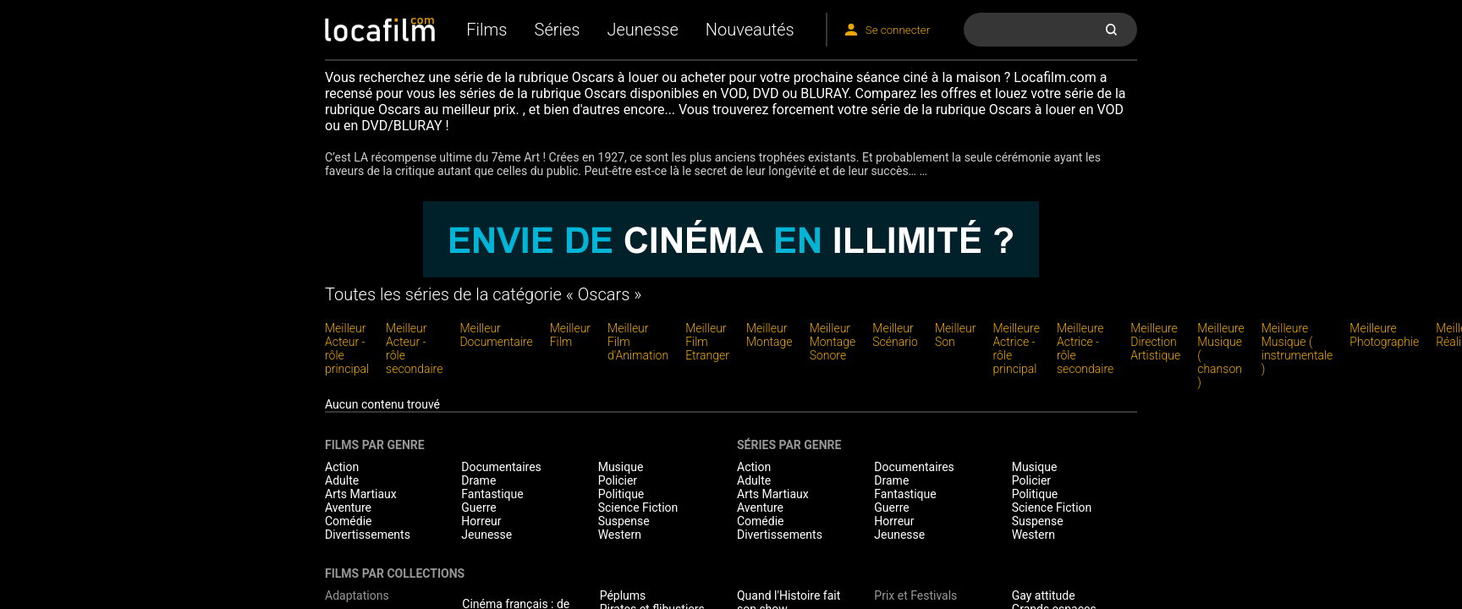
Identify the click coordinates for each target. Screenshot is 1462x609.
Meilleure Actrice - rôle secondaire (1085, 348)
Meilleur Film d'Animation (637, 341)
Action (342, 467)
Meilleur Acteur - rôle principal (347, 348)
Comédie (348, 521)
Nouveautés (750, 29)
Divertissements (367, 534)
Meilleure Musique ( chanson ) (1221, 355)
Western (619, 534)
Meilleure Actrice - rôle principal (1016, 348)
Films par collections (394, 573)
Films (486, 29)
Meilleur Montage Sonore (833, 341)
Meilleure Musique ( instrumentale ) (1297, 348)
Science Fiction (638, 507)
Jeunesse (642, 29)
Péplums (623, 595)
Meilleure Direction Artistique (1155, 341)
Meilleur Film (570, 334)
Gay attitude (1043, 595)
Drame (478, 480)
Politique (621, 494)
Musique (621, 467)
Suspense (624, 521)
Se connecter (898, 30)
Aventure (348, 507)
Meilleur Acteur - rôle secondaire (414, 348)
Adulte (342, 480)
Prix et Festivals (915, 595)
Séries (557, 29)
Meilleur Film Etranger (707, 341)
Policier (617, 480)
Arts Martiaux (361, 494)
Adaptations (357, 595)
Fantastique (492, 494)
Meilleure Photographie (1384, 334)
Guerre (478, 507)
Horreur (481, 521)
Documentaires (501, 467)
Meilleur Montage (769, 334)
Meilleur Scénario (895, 334)
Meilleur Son (955, 334)
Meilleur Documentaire (495, 334)
